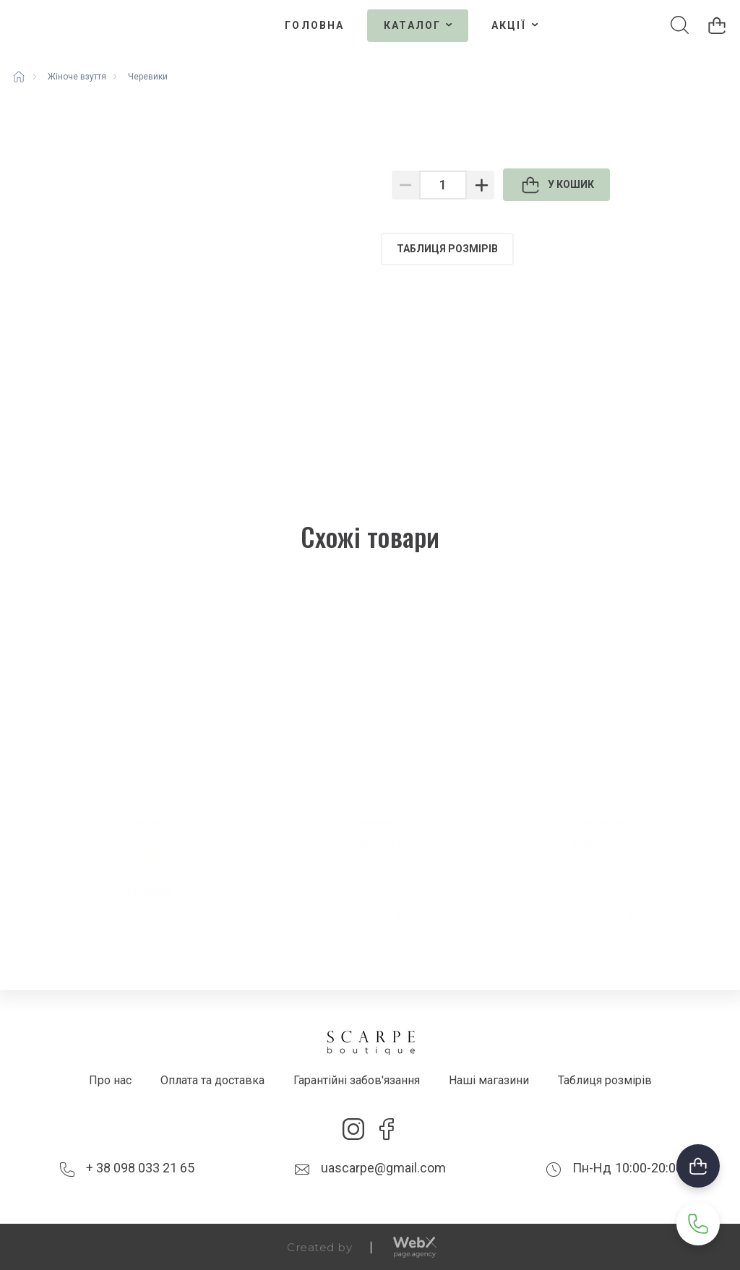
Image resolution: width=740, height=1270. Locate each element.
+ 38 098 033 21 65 (140, 1168)
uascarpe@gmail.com (383, 1168)
